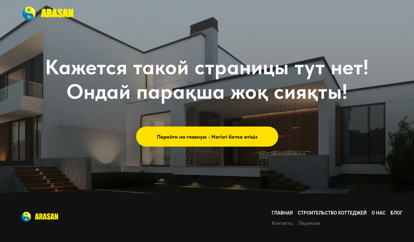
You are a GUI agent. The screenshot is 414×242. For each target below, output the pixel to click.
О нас (379, 213)
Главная (282, 213)
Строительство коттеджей (332, 213)
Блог (397, 213)
